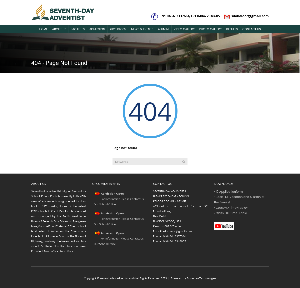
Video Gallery (184, 29)
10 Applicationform (229, 191)
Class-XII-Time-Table (231, 213)
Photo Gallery (210, 29)
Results (232, 29)
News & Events (142, 29)
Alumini (163, 29)
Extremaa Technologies (201, 278)
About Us (59, 29)
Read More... (67, 251)
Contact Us (251, 29)
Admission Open (112, 193)
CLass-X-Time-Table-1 (232, 207)
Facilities (78, 29)
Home (43, 29)
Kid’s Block (118, 29)
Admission (97, 29)
